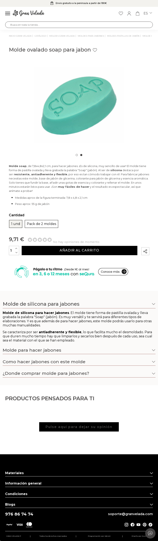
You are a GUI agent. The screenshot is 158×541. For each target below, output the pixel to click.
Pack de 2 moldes (41, 224)
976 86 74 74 (19, 514)
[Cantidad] (14, 250)
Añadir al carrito (79, 250)
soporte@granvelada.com (130, 514)
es (148, 13)
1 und (15, 224)
